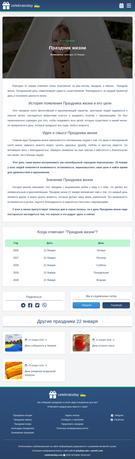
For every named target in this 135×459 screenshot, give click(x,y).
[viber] (44, 305)
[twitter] (37, 305)
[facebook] (30, 305)
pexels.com (97, 450)
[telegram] (23, 305)
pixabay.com (82, 450)
